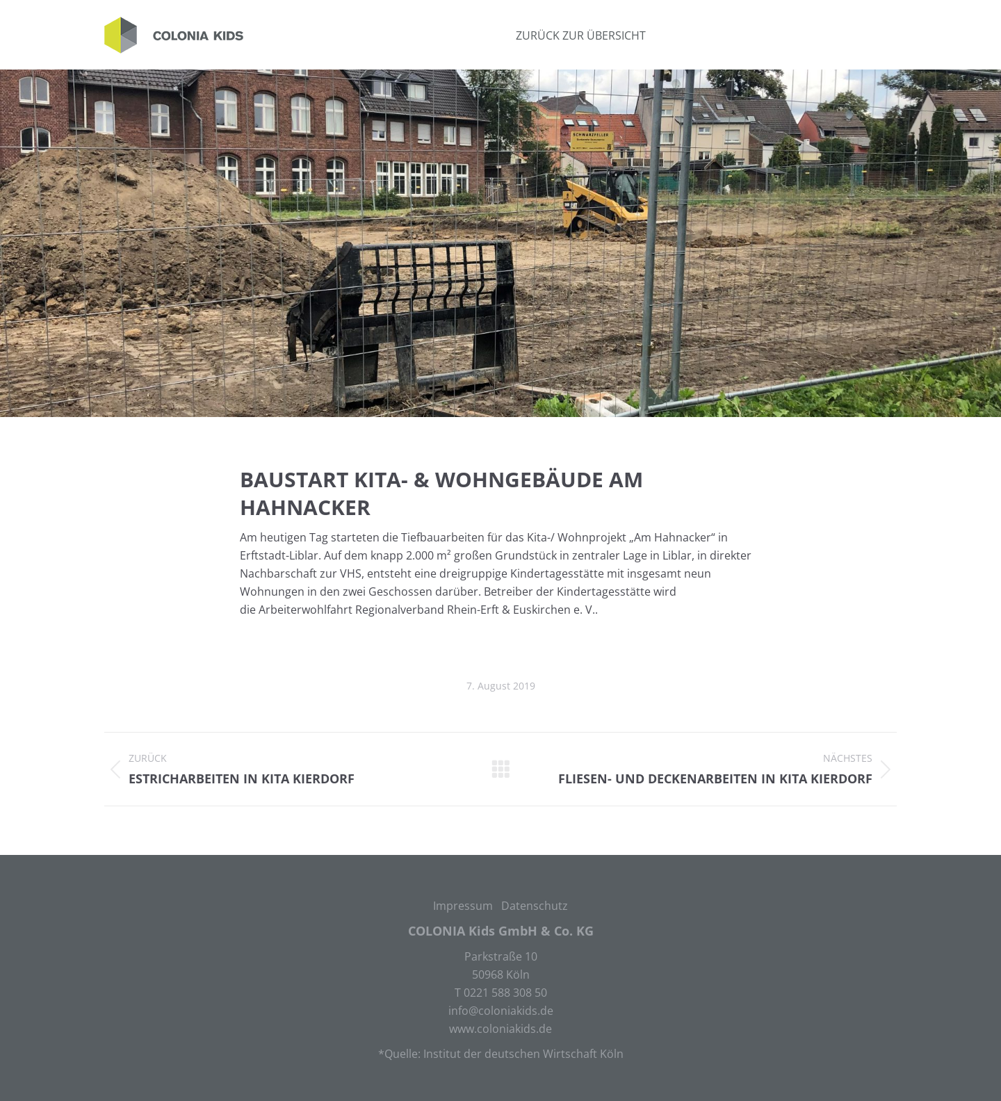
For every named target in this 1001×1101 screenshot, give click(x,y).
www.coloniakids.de (500, 1028)
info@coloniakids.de (500, 1010)
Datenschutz (534, 905)
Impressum (463, 905)
